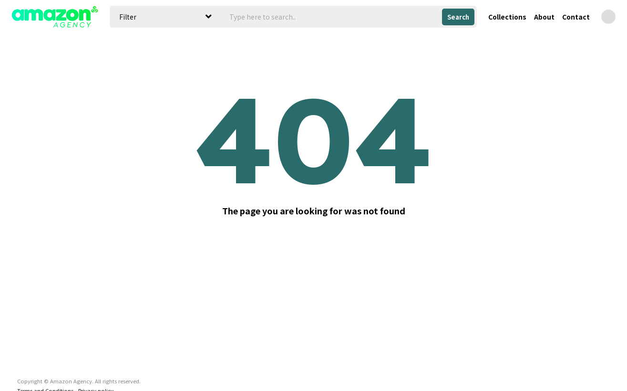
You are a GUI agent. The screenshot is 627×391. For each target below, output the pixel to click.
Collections (507, 16)
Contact (576, 16)
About (544, 16)
